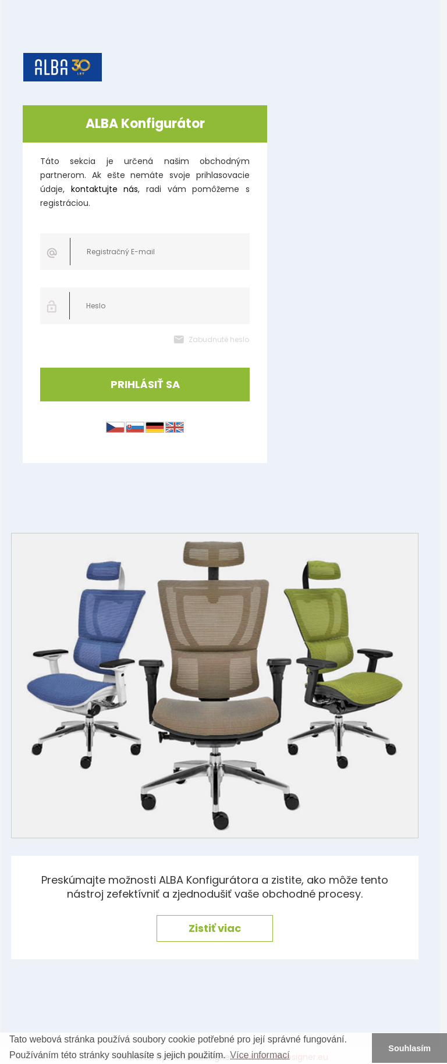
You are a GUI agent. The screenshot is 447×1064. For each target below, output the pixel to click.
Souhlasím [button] (409, 1048)
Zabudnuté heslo (219, 339)
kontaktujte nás (105, 189)
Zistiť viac (215, 928)
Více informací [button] (259, 1055)
